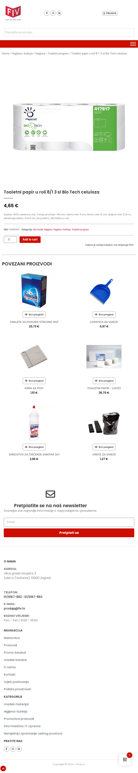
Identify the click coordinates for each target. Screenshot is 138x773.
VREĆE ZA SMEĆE (104, 454)
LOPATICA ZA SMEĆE (104, 322)
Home (5, 53)
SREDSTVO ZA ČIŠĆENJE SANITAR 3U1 (34, 454)
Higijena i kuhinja (22, 53)
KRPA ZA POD (34, 388)
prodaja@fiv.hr (14, 608)
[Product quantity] (10, 239)
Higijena (40, 53)
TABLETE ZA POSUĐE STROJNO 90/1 (34, 322)
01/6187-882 (13, 597)
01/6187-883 (33, 597)
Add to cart (30, 239)
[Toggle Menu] (133, 44)
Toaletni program (58, 53)
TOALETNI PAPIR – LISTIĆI (104, 388)
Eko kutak (38, 229)
